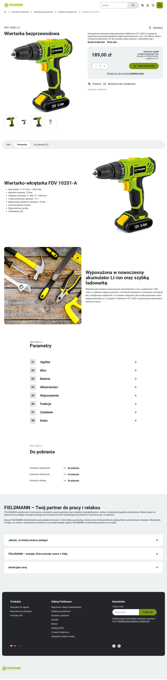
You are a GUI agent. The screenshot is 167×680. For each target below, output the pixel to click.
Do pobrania (71, 468)
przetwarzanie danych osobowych (134, 622)
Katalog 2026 (57, 628)
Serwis (54, 624)
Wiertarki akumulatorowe (67, 12)
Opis (8, 145)
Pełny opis (112, 42)
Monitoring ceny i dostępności (119, 83)
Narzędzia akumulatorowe (43, 12)
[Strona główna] (5, 12)
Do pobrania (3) (41, 145)
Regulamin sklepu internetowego (66, 607)
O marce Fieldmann (60, 633)
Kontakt (55, 620)
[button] (144, 66)
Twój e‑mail (117, 607)
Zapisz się (147, 612)
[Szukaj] (133, 5)
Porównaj (94, 83)
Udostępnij (155, 27)
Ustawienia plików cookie (63, 637)
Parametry (22, 145)
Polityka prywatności (61, 612)
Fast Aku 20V (16, 616)
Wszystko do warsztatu (20, 12)
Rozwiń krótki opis (96, 42)
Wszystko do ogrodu (19, 607)
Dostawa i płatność (60, 616)
